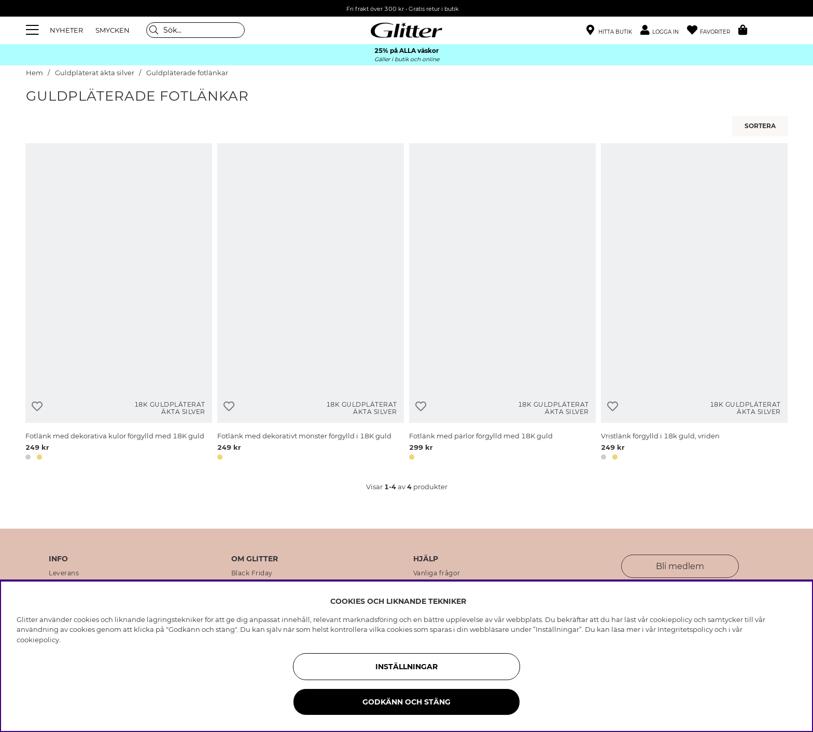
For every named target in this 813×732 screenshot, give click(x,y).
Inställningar (406, 666)
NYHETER (66, 30)
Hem (34, 73)
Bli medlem (680, 566)
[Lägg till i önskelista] (37, 406)
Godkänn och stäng (406, 702)
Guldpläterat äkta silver (94, 73)
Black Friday (252, 573)
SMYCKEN (112, 30)
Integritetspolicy (685, 629)
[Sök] (195, 30)
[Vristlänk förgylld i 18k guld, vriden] (694, 303)
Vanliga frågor (436, 573)
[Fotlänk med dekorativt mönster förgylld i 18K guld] (310, 303)
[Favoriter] (712, 30)
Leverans (64, 573)
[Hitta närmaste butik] (609, 31)
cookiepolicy (38, 640)
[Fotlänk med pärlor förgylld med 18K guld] (502, 303)
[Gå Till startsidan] (406, 30)
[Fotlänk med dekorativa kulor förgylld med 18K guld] (118, 303)
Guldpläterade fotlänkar (187, 73)
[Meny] (33, 30)
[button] (663, 30)
